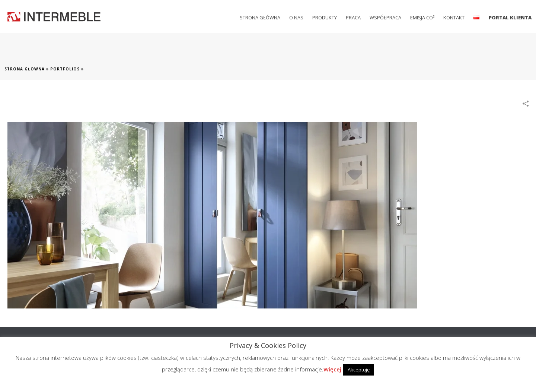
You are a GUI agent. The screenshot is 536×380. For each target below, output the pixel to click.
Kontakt (454, 17)
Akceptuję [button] (359, 369)
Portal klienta (510, 17)
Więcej (332, 369)
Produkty (324, 17)
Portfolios (65, 69)
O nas (296, 17)
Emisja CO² (422, 17)
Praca (353, 17)
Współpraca (385, 17)
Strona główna (260, 17)
